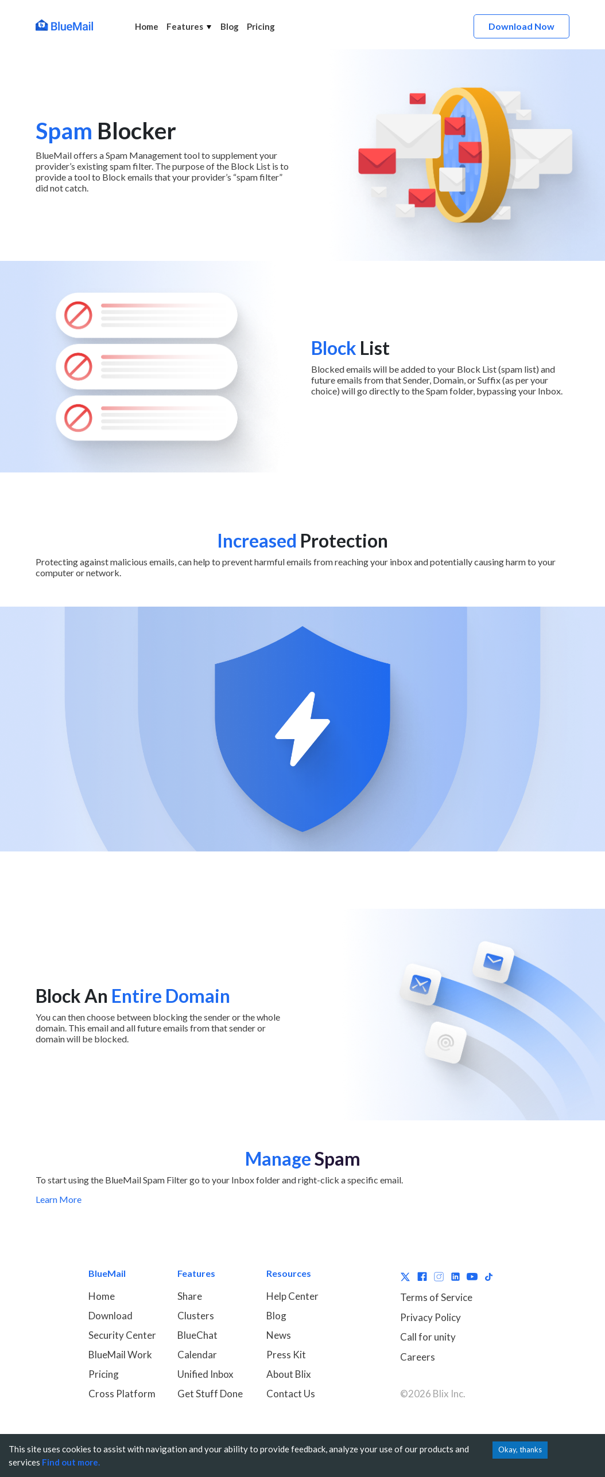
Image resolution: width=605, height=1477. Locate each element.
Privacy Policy (430, 1317)
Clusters (195, 1316)
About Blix (288, 1374)
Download (110, 1316)
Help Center (292, 1296)
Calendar (197, 1355)
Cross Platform (122, 1394)
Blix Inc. (449, 1394)
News (278, 1335)
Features (189, 26)
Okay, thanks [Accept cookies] (520, 1449)
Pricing (261, 26)
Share (189, 1296)
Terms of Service (436, 1297)
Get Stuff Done (210, 1394)
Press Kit (286, 1355)
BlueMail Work (120, 1355)
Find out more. (71, 1462)
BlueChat (197, 1335)
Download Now (521, 26)
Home (146, 26)
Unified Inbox (205, 1374)
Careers (417, 1357)
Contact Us (290, 1394)
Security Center (122, 1335)
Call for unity (428, 1337)
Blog (229, 26)
